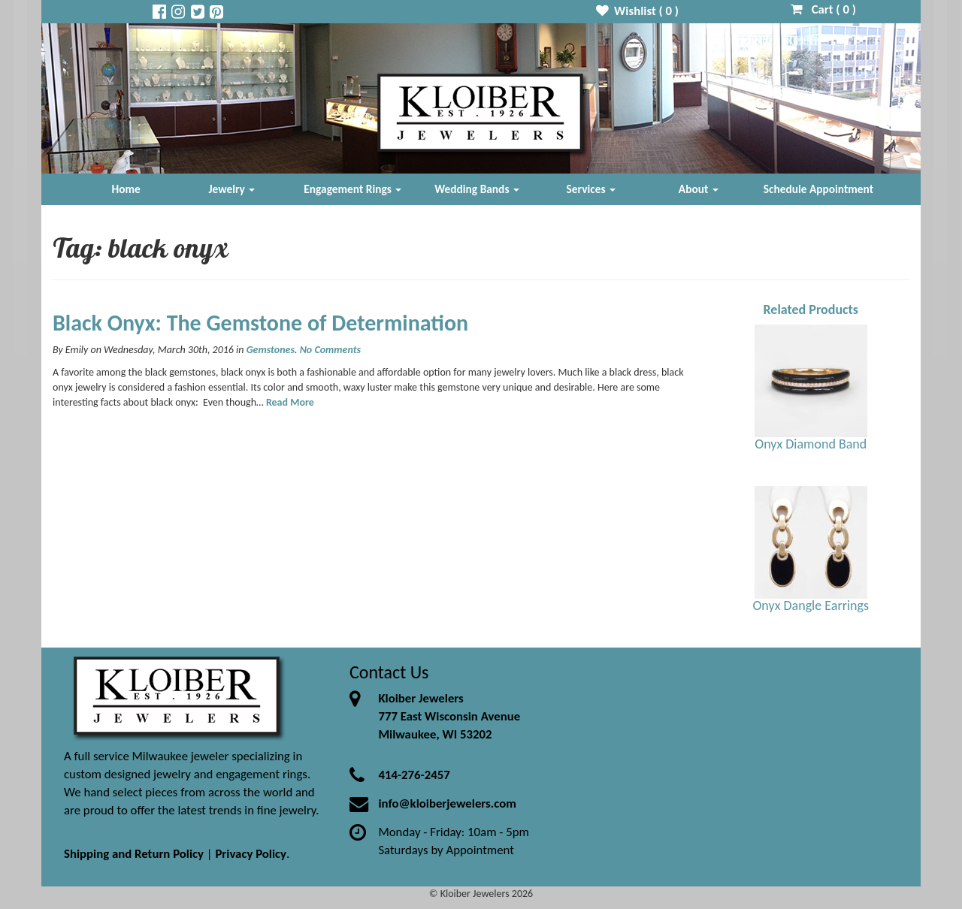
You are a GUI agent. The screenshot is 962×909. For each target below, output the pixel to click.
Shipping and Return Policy (134, 854)
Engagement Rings (352, 189)
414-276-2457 (413, 775)
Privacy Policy (250, 854)
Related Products (810, 309)
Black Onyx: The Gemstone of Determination (260, 323)
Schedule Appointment (818, 189)
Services (591, 189)
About (698, 189)
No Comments (330, 349)
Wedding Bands (476, 189)
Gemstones (271, 349)
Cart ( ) (823, 9)
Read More (290, 402)
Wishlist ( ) (637, 11)
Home (126, 189)
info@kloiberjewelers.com (447, 803)
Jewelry (231, 189)
